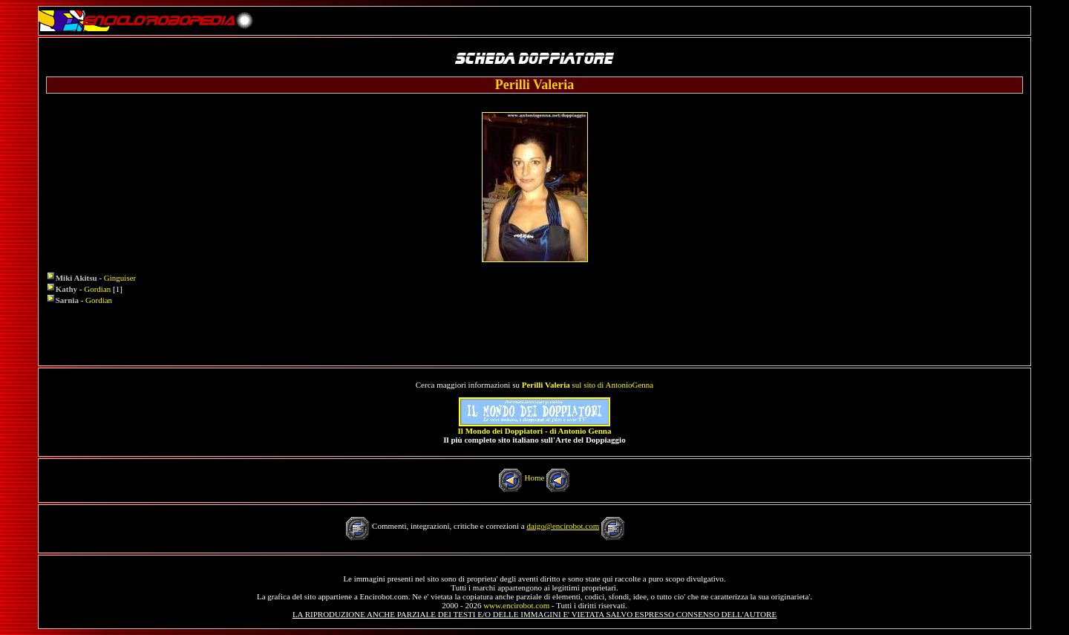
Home (535, 477)
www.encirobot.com (516, 605)
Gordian (97, 288)
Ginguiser (120, 277)
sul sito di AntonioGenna (588, 384)
